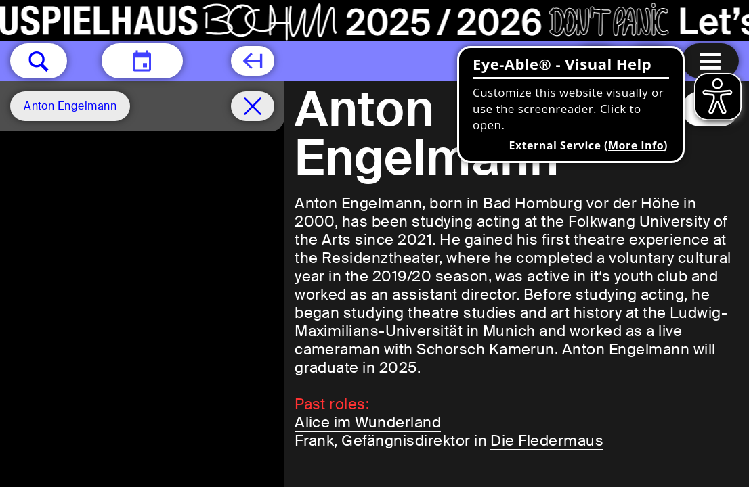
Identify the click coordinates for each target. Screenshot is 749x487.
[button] (38, 60)
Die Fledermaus (546, 440)
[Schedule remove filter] (252, 106)
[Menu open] (710, 60)
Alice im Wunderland (368, 422)
